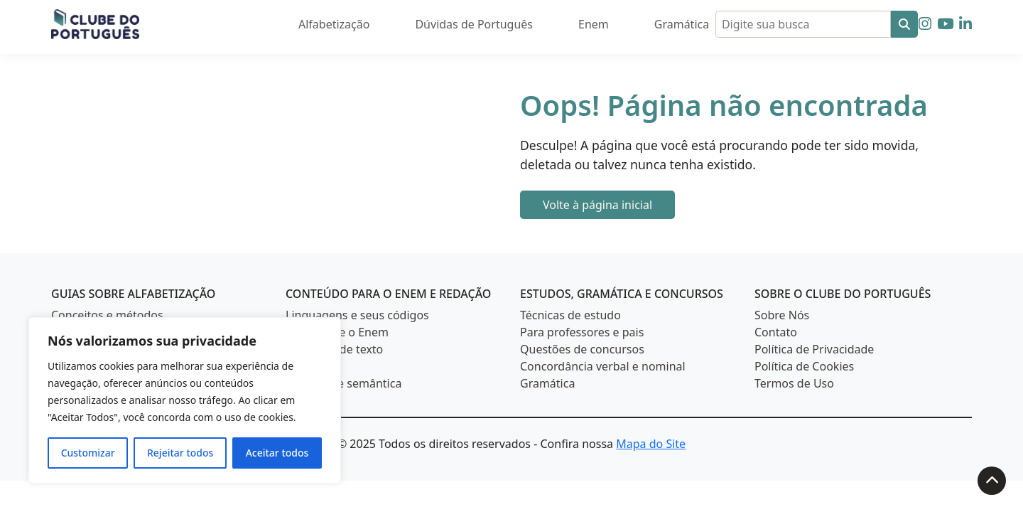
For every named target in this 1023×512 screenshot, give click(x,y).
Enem (593, 24)
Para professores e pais (582, 332)
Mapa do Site (651, 444)
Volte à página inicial (597, 205)
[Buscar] (904, 24)
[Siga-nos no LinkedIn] (965, 23)
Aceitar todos (277, 452)
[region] (184, 400)
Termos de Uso (794, 383)
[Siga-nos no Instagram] (925, 23)
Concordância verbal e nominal (603, 366)
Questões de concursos (582, 349)
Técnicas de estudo (570, 315)
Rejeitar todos (180, 452)
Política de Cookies (804, 366)
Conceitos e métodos (107, 315)
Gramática (681, 24)
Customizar (88, 452)
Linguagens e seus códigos (357, 315)
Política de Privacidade (814, 349)
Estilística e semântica (343, 383)
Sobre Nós (781, 315)
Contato (775, 332)
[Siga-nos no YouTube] (945, 23)
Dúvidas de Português (474, 24)
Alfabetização (333, 24)
